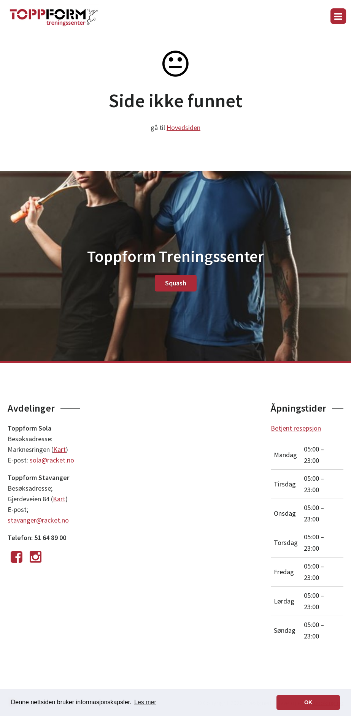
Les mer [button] (145, 702)
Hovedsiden (183, 127)
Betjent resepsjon (296, 428)
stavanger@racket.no (38, 520)
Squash (175, 283)
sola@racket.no (52, 460)
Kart (59, 449)
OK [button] (308, 702)
